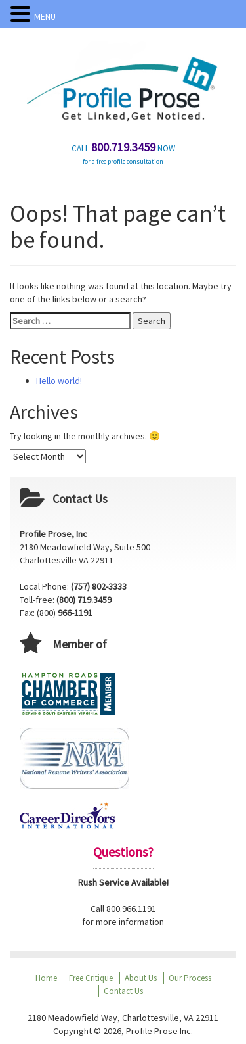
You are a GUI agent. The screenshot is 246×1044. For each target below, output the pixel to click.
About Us (141, 978)
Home (46, 978)
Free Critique (91, 978)
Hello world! (59, 381)
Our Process (190, 978)
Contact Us (123, 991)
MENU (45, 16)
